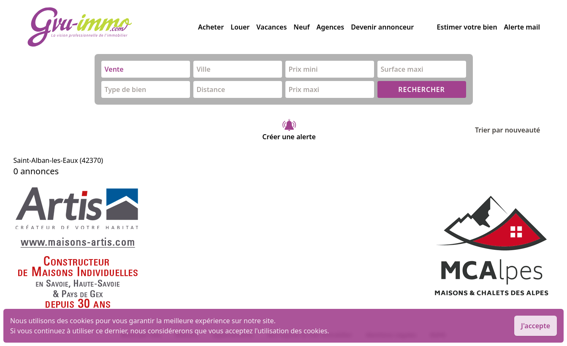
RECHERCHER (421, 89)
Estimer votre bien (467, 27)
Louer (240, 27)
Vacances (271, 27)
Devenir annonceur (382, 27)
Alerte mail (522, 27)
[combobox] (145, 69)
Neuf (301, 27)
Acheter (211, 27)
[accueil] (112, 27)
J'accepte (535, 325)
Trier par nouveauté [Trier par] (514, 130)
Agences (331, 27)
